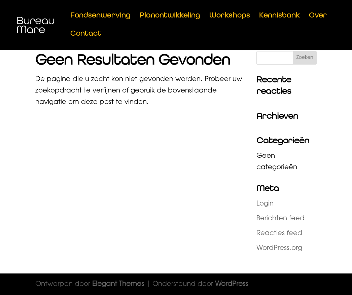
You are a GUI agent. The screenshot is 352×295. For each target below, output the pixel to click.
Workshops (229, 16)
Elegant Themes (118, 284)
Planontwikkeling (170, 16)
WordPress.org (279, 248)
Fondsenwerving (100, 16)
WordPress (231, 284)
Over (318, 16)
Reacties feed (279, 233)
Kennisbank (279, 16)
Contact (85, 34)
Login (265, 203)
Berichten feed (280, 218)
